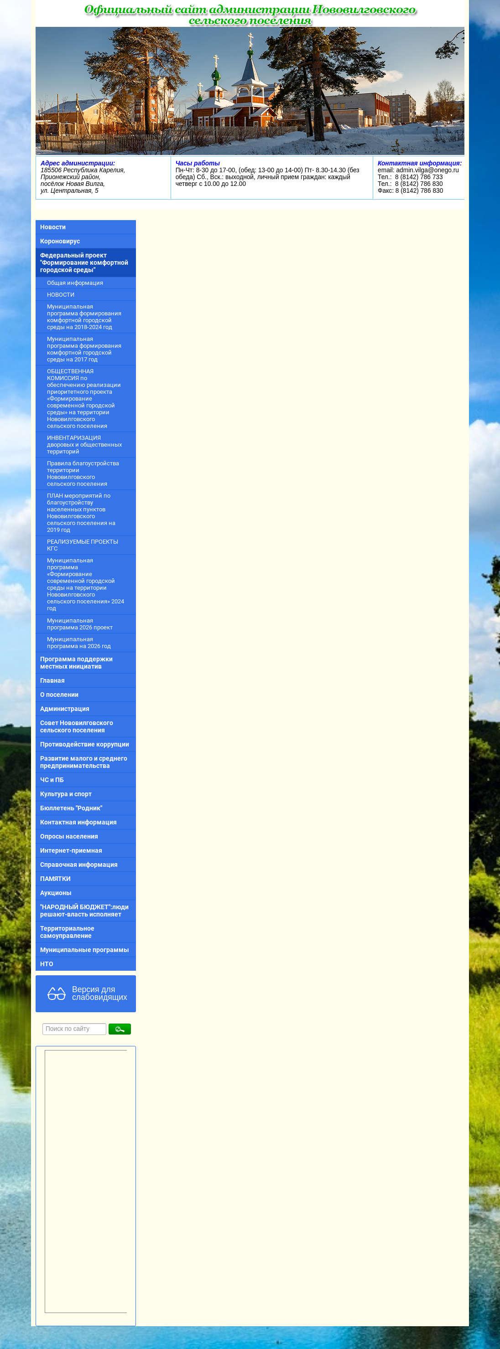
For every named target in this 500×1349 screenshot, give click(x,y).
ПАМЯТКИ (55, 878)
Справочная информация (79, 864)
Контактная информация (78, 822)
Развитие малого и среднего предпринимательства (83, 762)
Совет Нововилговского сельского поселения (76, 726)
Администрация (64, 708)
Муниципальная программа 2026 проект (80, 624)
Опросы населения (69, 836)
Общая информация (75, 282)
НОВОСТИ (60, 294)
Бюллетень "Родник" (71, 808)
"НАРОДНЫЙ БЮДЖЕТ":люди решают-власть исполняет (84, 910)
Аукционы (56, 892)
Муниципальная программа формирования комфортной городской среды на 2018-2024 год (84, 316)
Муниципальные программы (84, 949)
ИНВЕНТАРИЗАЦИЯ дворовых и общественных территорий (84, 444)
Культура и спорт (66, 794)
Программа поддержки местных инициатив (76, 662)
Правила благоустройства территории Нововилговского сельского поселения (83, 473)
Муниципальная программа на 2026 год (79, 642)
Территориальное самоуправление (67, 932)
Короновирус (60, 241)
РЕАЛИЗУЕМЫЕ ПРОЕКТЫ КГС (82, 545)
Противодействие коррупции (84, 744)
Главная (52, 680)
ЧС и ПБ (52, 779)
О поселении (59, 694)
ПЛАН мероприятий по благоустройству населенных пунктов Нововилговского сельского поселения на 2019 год (81, 512)
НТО (46, 964)
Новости (53, 227)
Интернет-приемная (71, 850)
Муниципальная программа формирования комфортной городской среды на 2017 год (84, 349)
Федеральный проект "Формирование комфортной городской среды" (84, 262)
